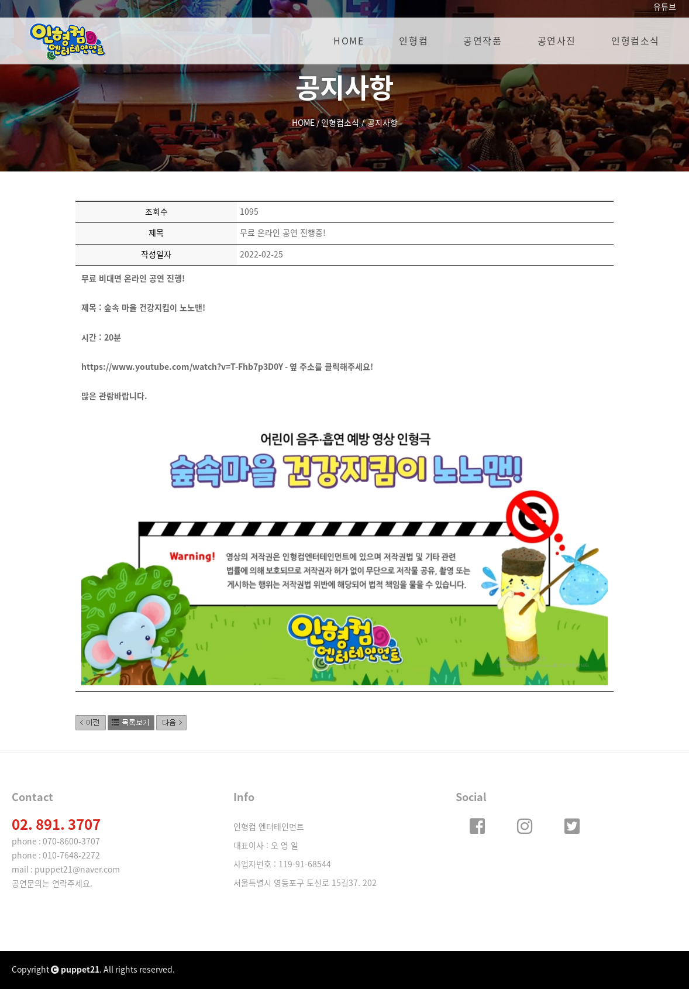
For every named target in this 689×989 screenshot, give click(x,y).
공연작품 (482, 41)
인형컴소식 (635, 41)
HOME (348, 41)
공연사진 (557, 41)
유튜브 (664, 7)
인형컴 (413, 41)
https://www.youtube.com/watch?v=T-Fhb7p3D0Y (182, 367)
